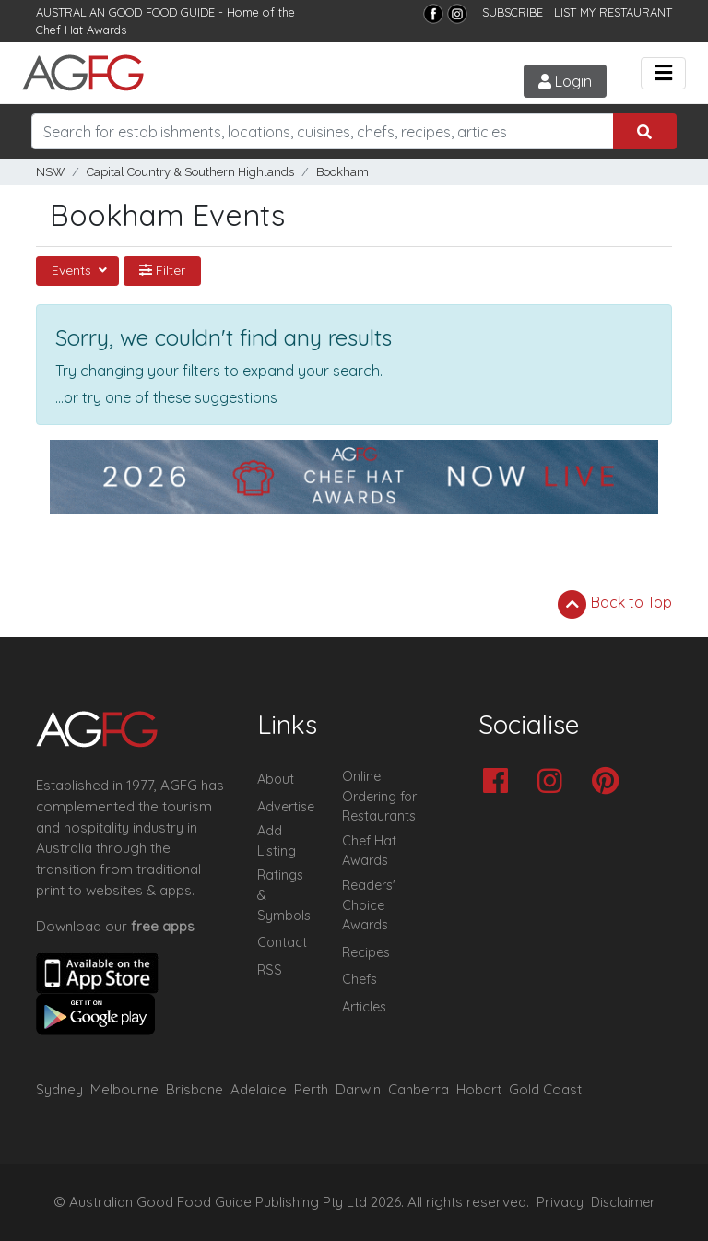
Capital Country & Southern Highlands (190, 172)
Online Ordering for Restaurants (379, 796)
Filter (162, 270)
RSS (269, 970)
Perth (311, 1089)
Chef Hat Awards (81, 29)
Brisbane (194, 1089)
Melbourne (124, 1089)
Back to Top (615, 604)
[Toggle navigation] (663, 73)
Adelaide (258, 1089)
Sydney (59, 1089)
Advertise (285, 806)
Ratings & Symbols (284, 895)
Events (73, 270)
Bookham (342, 172)
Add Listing (276, 840)
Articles (364, 1007)
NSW (50, 172)
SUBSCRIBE (512, 12)
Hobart (479, 1089)
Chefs (359, 979)
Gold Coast (545, 1089)
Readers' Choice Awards (368, 905)
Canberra (418, 1089)
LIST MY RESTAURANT (613, 12)
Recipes (366, 952)
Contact (282, 942)
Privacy (560, 1202)
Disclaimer (623, 1202)
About (275, 779)
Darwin (358, 1089)
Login (565, 81)
